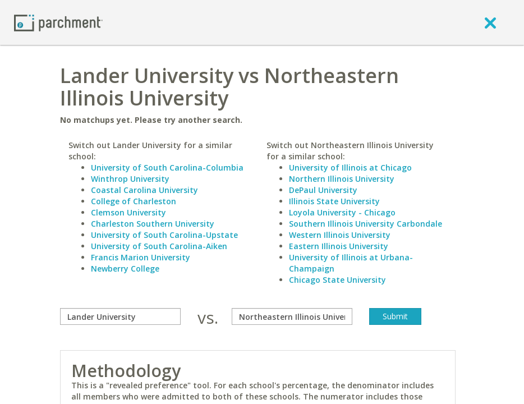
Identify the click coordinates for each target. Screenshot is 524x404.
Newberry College (125, 268)
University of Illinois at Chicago (350, 167)
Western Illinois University (339, 234)
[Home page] (58, 22)
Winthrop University (130, 178)
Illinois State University (334, 201)
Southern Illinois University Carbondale (365, 223)
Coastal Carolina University (144, 190)
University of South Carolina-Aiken (159, 246)
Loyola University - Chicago (342, 212)
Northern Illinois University (341, 178)
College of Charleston (133, 201)
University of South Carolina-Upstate (164, 234)
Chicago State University (337, 279)
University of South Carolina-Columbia (167, 167)
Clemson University (128, 212)
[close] (490, 22)
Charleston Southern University (152, 223)
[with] (292, 316)
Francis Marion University (140, 257)
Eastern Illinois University (338, 246)
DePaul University (323, 190)
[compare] (120, 316)
